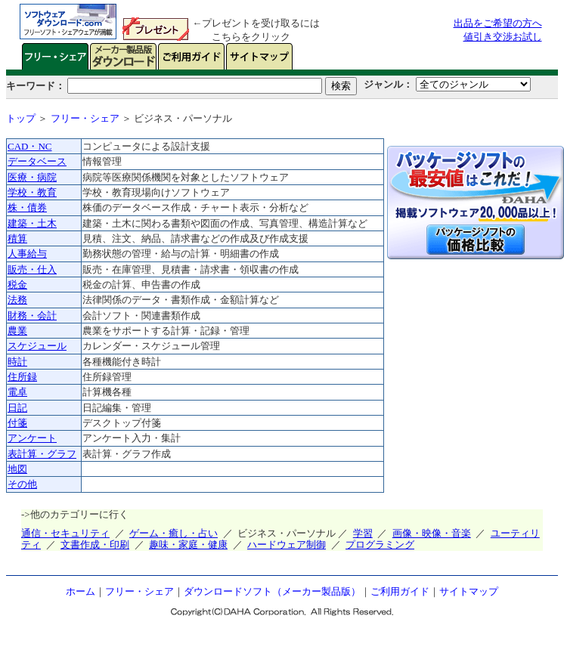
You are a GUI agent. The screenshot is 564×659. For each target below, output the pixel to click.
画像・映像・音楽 (431, 533)
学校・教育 (32, 192)
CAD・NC (30, 146)
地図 (17, 469)
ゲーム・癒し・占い (173, 533)
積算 (17, 238)
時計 (17, 361)
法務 (17, 299)
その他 (22, 484)
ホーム (80, 591)
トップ (21, 118)
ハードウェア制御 (286, 544)
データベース (37, 161)
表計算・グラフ (42, 453)
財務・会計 (32, 315)
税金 (17, 284)
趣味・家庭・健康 (188, 544)
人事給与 (27, 253)
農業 (17, 330)
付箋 (17, 423)
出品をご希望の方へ (498, 23)
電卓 (17, 392)
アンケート (32, 438)
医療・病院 (32, 177)
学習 (363, 533)
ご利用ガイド (399, 591)
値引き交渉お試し (502, 36)
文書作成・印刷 (94, 544)
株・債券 (27, 207)
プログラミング (380, 544)
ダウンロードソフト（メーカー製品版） (272, 591)
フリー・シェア (85, 118)
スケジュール (37, 345)
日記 (17, 407)
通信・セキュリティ (65, 533)
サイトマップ (468, 591)
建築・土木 (32, 223)
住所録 (22, 376)
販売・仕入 (32, 269)
